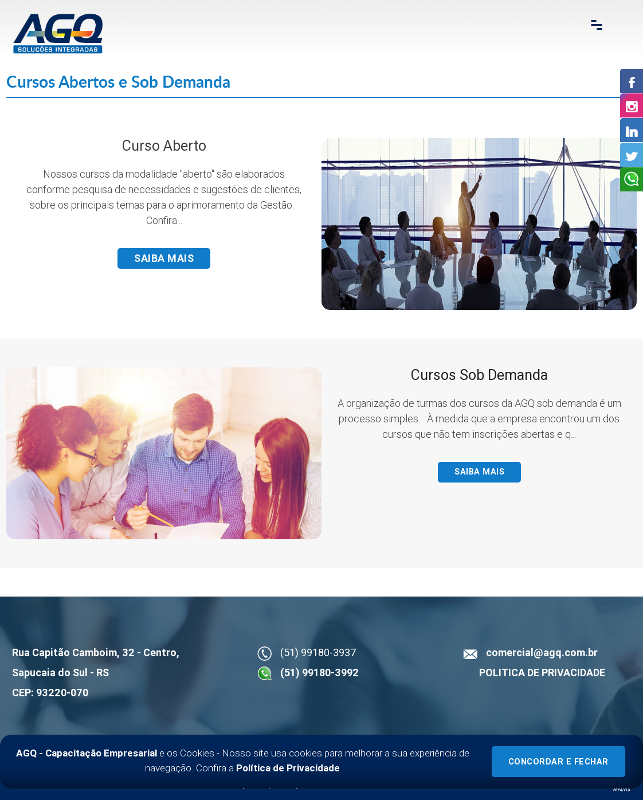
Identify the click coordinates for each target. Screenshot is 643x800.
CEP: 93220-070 (50, 693)
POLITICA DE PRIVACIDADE (542, 672)
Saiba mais (164, 258)
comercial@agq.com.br (542, 652)
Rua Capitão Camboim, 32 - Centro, (95, 652)
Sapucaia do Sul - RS (60, 672)
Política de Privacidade (288, 768)
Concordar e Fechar (558, 762)
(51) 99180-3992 (319, 672)
